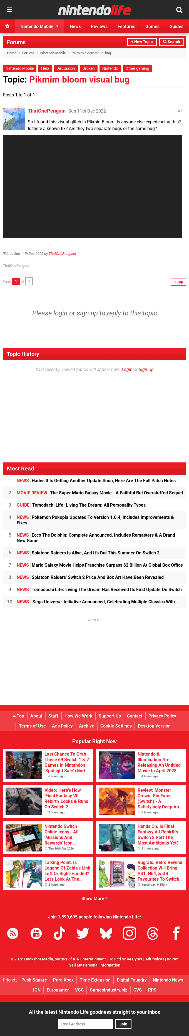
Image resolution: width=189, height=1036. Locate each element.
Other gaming (137, 68)
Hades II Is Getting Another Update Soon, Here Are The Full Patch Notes (96, 480)
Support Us (110, 716)
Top (18, 716)
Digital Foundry (132, 980)
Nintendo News (168, 980)
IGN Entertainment (89, 959)
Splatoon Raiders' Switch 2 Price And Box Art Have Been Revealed (90, 577)
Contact (134, 716)
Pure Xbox (63, 980)
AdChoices (154, 959)
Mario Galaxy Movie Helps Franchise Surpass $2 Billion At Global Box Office (100, 565)
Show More (94, 898)
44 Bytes (134, 959)
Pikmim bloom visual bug (79, 79)
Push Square (34, 980)
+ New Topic (142, 41)
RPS (152, 990)
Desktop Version (154, 726)
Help (45, 68)
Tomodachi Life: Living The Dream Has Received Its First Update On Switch (99, 589)
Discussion (65, 68)
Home (11, 53)
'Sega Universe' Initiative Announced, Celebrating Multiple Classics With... (98, 601)
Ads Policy (62, 726)
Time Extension (95, 980)
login (60, 313)
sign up (87, 313)
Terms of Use (32, 726)
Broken (89, 68)
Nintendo (110, 68)
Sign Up (146, 369)
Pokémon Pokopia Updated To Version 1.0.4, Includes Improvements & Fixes (95, 520)
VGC (79, 990)
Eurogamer (58, 990)
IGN (37, 990)
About (36, 716)
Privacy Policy (162, 716)
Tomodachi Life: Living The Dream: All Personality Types (81, 505)
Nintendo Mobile (53, 53)
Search (171, 41)
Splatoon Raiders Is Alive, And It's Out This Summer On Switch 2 (88, 553)
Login (127, 369)
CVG (137, 990)
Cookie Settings (116, 726)
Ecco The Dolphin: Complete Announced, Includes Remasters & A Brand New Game (96, 537)
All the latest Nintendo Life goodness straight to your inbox (94, 1012)
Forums (16, 42)
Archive (86, 726)
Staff (53, 716)
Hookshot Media (38, 959)
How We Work (78, 716)
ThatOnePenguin (47, 111)
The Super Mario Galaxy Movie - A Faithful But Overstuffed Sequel (100, 492)
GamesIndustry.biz (108, 990)
